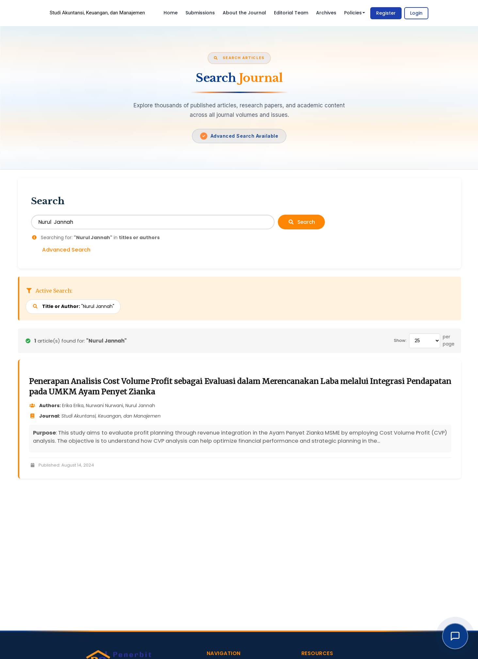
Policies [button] (354, 12)
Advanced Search (66, 249)
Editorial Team (291, 12)
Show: (400, 340)
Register (386, 13)
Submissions (200, 12)
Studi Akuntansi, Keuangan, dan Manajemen (97, 13)
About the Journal (244, 12)
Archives (326, 12)
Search (301, 222)
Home (171, 12)
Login (416, 13)
